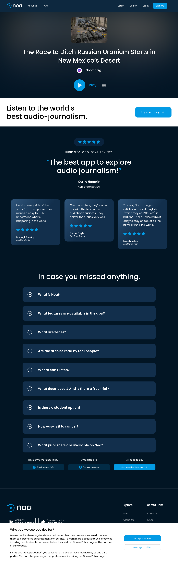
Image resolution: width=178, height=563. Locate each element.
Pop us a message (89, 467)
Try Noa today (153, 112)
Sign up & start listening (134, 467)
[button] (83, 294)
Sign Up (160, 5)
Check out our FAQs (43, 467)
